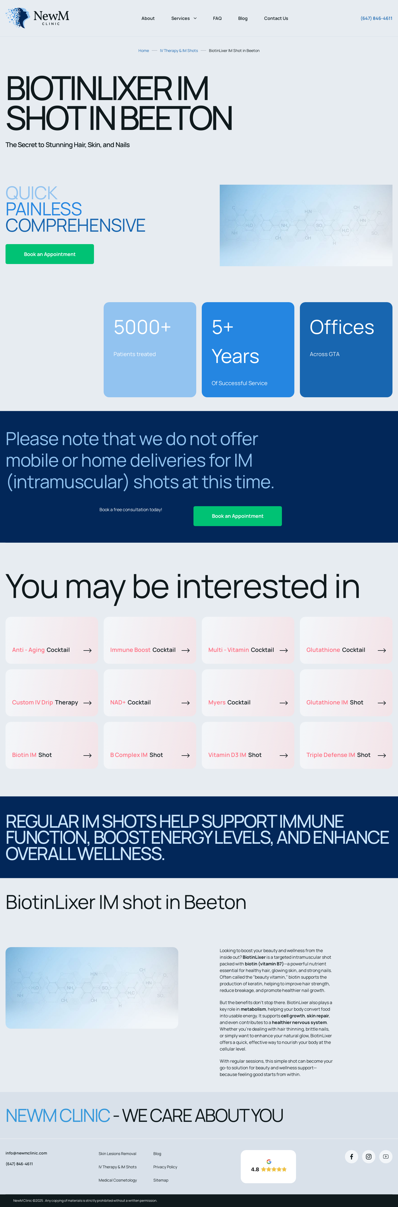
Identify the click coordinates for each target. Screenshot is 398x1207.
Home (143, 50)
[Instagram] (368, 1156)
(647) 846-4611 (376, 18)
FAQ (217, 18)
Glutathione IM (346, 702)
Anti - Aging (51, 650)
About (148, 18)
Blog (243, 18)
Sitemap (160, 1180)
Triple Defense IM (346, 755)
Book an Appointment (50, 254)
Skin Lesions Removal (117, 1153)
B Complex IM (150, 755)
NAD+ (150, 702)
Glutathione (346, 650)
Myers (248, 702)
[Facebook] (351, 1156)
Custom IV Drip (51, 702)
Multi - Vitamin (248, 650)
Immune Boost (150, 650)
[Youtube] (385, 1156)
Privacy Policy (165, 1166)
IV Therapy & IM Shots (179, 50)
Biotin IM (51, 755)
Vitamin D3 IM (248, 755)
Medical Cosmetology (118, 1180)
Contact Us (276, 18)
